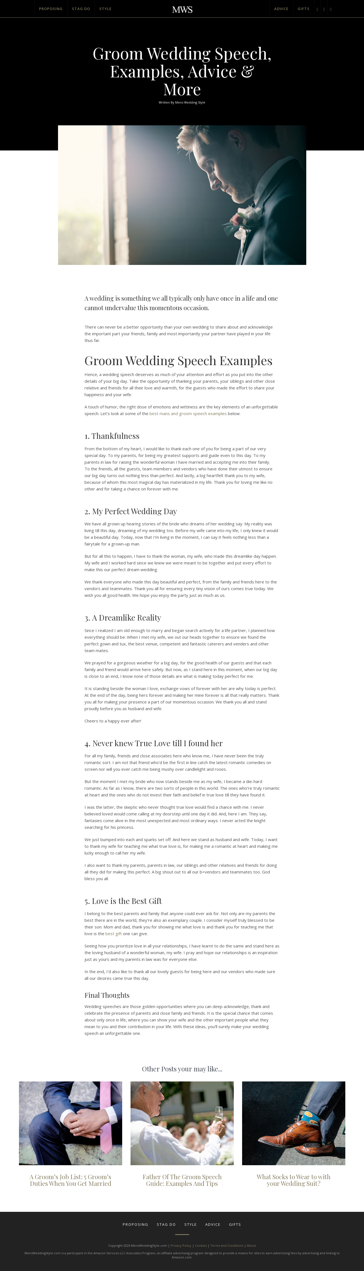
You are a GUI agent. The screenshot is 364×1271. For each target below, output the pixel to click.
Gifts (304, 8)
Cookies (201, 1245)
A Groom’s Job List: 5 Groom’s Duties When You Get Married (70, 1180)
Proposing (51, 8)
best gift (113, 933)
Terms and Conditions (226, 1245)
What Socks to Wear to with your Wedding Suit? (294, 1180)
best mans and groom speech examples (188, 413)
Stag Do (81, 8)
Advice (281, 8)
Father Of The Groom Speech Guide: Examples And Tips (182, 1180)
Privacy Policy (181, 1245)
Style (105, 8)
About (251, 1245)
